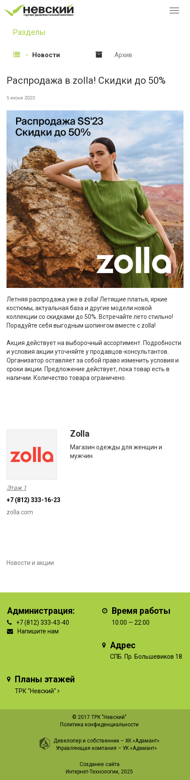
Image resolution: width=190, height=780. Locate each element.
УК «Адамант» (140, 748)
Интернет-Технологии (92, 772)
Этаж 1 (17, 487)
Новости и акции (30, 562)
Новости (46, 55)
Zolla (80, 434)
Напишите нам (38, 631)
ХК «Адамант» (142, 741)
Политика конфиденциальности (99, 725)
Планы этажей (45, 679)
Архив (123, 55)
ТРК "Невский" (35, 691)
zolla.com (20, 512)
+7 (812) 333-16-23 (33, 499)
